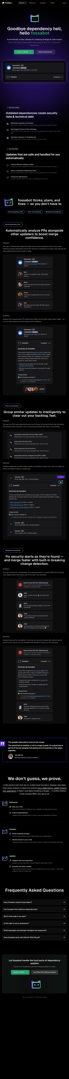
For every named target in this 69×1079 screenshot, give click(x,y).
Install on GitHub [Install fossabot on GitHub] (24, 52)
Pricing (52, 3)
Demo (64, 3)
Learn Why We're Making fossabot (44, 965)
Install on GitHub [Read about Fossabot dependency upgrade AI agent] (20, 965)
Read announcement (45, 52)
